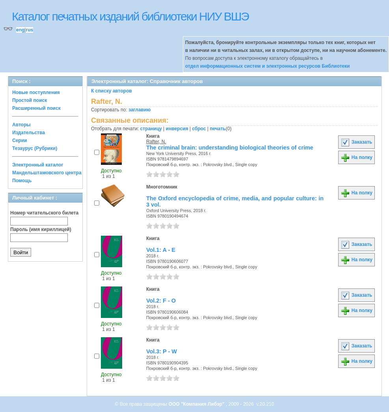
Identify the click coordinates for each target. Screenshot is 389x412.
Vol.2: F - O (161, 300)
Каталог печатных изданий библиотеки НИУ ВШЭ (130, 16)
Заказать (356, 142)
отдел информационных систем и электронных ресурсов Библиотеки (267, 66)
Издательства (28, 132)
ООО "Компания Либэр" (197, 404)
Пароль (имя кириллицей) (40, 229)
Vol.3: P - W (161, 351)
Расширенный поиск (36, 108)
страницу (151, 128)
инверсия (177, 128)
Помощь (22, 180)
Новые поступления (36, 92)
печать (218, 128)
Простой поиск (29, 100)
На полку (356, 157)
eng (20, 30)
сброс (199, 128)
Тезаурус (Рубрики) (34, 148)
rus (29, 30)
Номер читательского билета (44, 213)
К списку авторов (111, 91)
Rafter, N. (156, 141)
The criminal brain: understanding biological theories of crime (229, 147)
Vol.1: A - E (160, 250)
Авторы (21, 124)
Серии (19, 140)
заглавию (139, 110)
